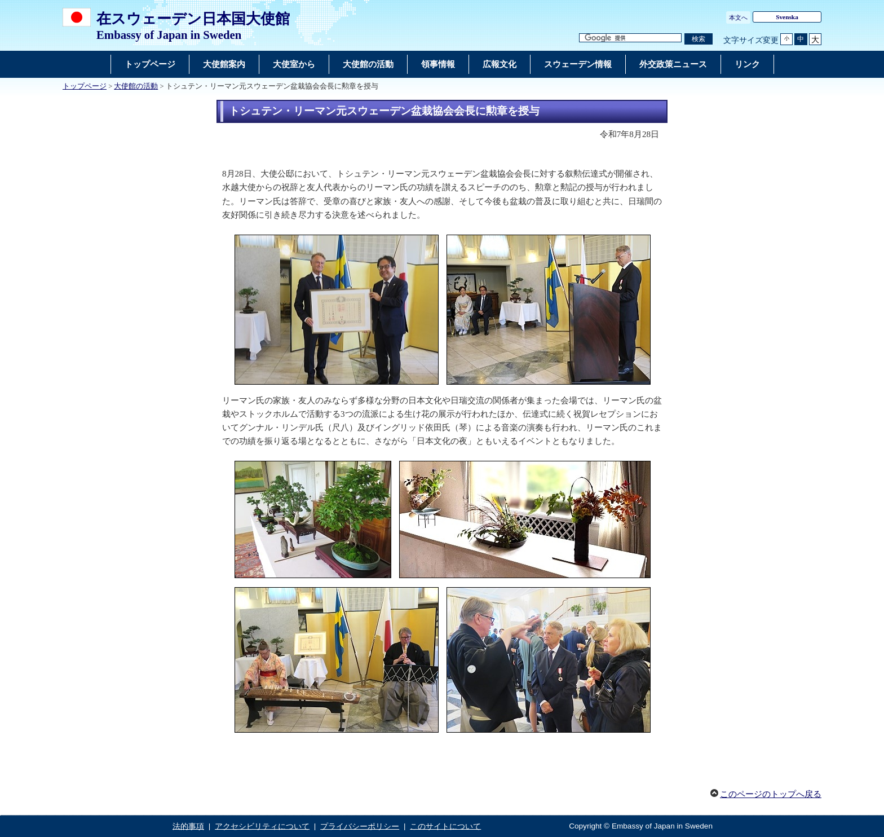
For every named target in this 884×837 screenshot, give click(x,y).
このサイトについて (445, 826)
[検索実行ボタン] (698, 39)
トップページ (85, 86)
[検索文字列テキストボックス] (630, 38)
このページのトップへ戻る (770, 794)
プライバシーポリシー (359, 826)
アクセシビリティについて (262, 826)
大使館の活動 (136, 86)
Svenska (787, 17)
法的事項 (188, 826)
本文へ (738, 17)
